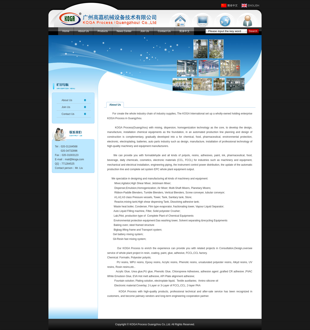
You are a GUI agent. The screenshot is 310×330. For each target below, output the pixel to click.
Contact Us (164, 31)
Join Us (144, 31)
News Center (124, 31)
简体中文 (184, 31)
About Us (83, 31)
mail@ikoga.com (74, 159)
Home (65, 31)
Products (103, 31)
